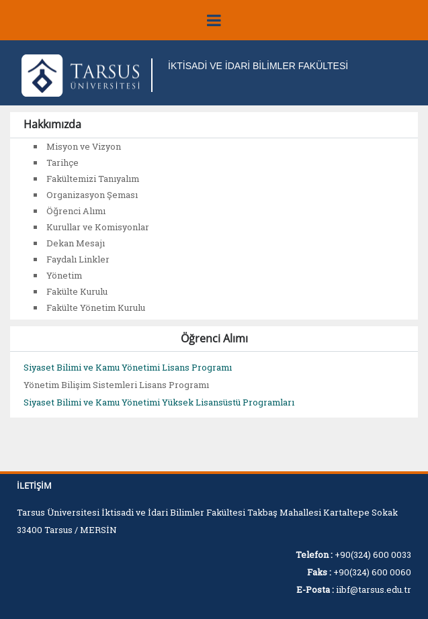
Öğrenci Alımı (75, 211)
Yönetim (64, 275)
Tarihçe (62, 162)
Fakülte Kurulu (77, 291)
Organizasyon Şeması (92, 195)
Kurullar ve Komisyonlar (97, 227)
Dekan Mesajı (75, 243)
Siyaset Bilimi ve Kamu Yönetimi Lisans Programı (128, 367)
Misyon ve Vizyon (83, 146)
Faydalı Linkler (78, 259)
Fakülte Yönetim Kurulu (95, 307)
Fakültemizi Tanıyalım (92, 179)
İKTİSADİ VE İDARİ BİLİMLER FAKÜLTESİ (258, 65)
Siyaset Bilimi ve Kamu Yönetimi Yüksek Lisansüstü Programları (159, 402)
